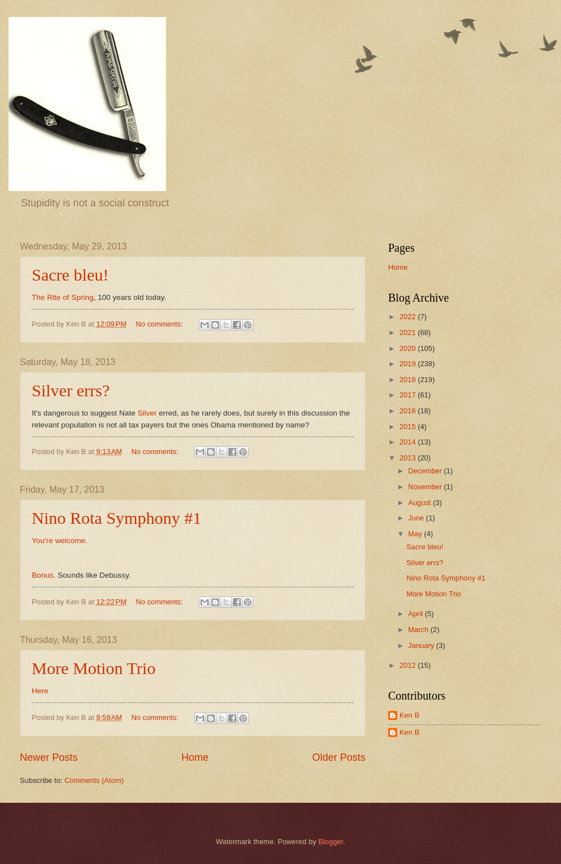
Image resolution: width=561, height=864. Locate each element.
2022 (409, 316)
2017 (409, 395)
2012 (409, 665)
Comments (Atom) (94, 780)
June (417, 518)
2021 (409, 332)
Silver (147, 413)
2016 (409, 410)
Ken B (409, 715)
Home (195, 757)
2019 (409, 363)
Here (40, 691)
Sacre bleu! (70, 274)
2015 (409, 426)
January (422, 645)
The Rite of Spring (63, 297)
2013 (409, 458)
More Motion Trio (93, 668)
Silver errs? (70, 390)
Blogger (330, 841)
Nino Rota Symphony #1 (116, 518)
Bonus (42, 575)
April (416, 613)
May (416, 534)
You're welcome (59, 540)
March (419, 629)
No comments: (160, 324)
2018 (409, 379)
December (426, 471)
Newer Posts (49, 757)
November (426, 486)
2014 (409, 442)
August (420, 502)
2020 (409, 348)
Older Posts (339, 757)
